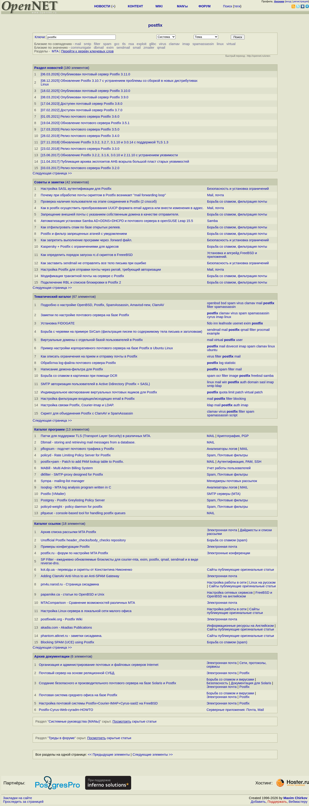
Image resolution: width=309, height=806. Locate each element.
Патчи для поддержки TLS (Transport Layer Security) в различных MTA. (96, 436)
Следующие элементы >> (153, 754)
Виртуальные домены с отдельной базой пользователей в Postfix (92, 340)
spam (107, 44)
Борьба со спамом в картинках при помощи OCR (79, 375)
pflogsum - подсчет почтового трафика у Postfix (77, 449)
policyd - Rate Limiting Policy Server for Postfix (76, 455)
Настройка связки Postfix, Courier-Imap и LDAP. (77, 405)
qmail (161, 47)
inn (215, 323)
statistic (230, 363)
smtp (87, 44)
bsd (223, 303)
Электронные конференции (228, 553)
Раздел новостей (48, 68)
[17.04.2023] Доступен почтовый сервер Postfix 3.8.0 (81, 103)
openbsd (213, 303)
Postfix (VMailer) (53, 494)
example (213, 333)
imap (186, 44)
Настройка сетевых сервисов (230, 592)
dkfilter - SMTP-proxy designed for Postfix (72, 474)
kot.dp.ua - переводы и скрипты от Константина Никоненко (86, 569)
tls (124, 44)
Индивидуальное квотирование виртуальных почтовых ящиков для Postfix (99, 392)
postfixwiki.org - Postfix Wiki (61, 619)
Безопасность (217, 683)
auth (243, 382)
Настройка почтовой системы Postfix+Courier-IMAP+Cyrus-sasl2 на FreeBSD (98, 703)
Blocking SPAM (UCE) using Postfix (67, 642)
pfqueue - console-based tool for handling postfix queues (83, 513)
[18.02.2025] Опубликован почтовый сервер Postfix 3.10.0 (85, 91)
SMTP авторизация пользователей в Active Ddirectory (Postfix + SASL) (95, 384)
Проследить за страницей (23, 801)
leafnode (225, 323)
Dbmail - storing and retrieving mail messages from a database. (88, 442)
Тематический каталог (52, 296)
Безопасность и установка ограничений (238, 188)
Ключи (40, 37)
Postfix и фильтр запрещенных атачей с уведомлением (84, 234)
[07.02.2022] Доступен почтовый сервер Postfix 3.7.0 (81, 110)
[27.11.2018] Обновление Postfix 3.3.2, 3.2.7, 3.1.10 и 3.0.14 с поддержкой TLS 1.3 (104, 142)
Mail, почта (215, 195)
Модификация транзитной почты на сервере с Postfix (82, 276)
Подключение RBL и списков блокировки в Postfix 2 (81, 282)
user (239, 340)
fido (210, 323)
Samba (212, 221)
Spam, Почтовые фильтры (227, 455)
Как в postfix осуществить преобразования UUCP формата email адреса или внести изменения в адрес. (122, 208)
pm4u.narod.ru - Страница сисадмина (70, 584)
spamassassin (203, 44)
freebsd (257, 375)
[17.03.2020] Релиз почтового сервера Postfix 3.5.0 (80, 129)
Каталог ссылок (47, 523)
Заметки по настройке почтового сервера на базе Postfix (85, 315)
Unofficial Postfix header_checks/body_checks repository (83, 540)
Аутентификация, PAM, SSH (239, 461)
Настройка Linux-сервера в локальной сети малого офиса (86, 611)
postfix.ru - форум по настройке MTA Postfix (74, 553)
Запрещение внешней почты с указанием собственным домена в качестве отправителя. (110, 214)
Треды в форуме (62, 738)
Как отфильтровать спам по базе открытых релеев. (81, 227)
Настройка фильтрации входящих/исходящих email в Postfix (88, 398)
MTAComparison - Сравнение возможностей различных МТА (88, 602)
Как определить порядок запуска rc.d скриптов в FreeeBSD (87, 255)
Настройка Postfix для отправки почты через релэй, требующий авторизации (101, 269)
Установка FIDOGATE (58, 323)
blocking (240, 398)
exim (110, 47)
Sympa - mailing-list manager (62, 481)
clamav (174, 44)
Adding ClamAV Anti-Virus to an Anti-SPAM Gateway (80, 576)
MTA (55, 51)
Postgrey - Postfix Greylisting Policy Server (73, 500)
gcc (116, 44)
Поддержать (277, 801)
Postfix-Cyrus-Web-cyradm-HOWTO (66, 710)
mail (78, 44)
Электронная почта (222, 530)
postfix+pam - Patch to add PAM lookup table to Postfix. (82, 461)
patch (239, 392)
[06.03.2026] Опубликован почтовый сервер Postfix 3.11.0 (85, 74)
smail (137, 47)
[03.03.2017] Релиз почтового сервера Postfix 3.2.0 (80, 168)
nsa (131, 44)
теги (237, 6)
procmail (263, 330)
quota (223, 392)
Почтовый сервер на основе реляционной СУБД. (77, 673)
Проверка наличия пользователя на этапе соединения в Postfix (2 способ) (99, 201)
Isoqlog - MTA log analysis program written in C (76, 487)
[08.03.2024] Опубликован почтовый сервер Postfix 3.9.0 (84, 97)
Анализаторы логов (222, 449)
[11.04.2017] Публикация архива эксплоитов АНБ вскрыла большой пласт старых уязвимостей (115, 161)
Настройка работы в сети (227, 582)
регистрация (300, 1)
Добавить (258, 801)
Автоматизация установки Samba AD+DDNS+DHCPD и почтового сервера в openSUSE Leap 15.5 (117, 221)
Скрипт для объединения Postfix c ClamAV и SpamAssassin (87, 413)
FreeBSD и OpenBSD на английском (239, 594)
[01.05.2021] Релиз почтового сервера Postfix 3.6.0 (80, 116)
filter (97, 44)
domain (253, 382)
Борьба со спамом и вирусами (230, 679)
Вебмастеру (298, 801)
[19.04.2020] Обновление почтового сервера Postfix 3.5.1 (85, 123)
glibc (152, 44)
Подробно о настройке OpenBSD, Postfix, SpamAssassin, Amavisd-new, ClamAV (102, 305)
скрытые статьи (134, 721)
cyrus (211, 317)
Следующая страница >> (52, 173)
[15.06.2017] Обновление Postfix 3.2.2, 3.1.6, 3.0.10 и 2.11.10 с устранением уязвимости (109, 155)
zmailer (149, 47)
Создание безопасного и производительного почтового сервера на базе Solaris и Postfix (107, 683)
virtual (230, 44)
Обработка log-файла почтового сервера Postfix (78, 363)
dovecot (232, 346)
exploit (141, 44)
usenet (238, 323)
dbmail (99, 47)
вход (288, 1)
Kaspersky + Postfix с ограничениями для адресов (80, 246)
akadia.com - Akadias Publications (66, 627)
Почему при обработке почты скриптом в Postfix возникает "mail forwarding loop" (103, 195)
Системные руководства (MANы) (74, 721)
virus (162, 44)
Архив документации (51, 656)
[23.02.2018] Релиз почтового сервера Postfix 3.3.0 (80, 148)
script (233, 415)
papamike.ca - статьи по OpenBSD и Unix (72, 594)
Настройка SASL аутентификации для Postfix (76, 188)
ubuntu (212, 350)
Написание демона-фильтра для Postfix (72, 369)
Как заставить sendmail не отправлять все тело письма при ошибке (93, 263)
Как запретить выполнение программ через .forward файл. (86, 240)
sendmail (123, 47)
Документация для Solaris (251, 683)
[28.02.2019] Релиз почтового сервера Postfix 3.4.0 (80, 136)
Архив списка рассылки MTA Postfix (68, 532)
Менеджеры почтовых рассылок (232, 481)
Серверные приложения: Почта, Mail (235, 710)
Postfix (244, 673)
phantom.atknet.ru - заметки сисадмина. (71, 636)
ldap (218, 386)
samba (268, 375)
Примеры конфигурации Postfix (65, 546)
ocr (218, 375)
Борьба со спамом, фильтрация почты (237, 201)
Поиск (227, 6)
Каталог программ (49, 429)
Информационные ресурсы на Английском (240, 625)
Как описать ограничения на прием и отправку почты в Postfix (89, 356)
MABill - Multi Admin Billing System (67, 468)
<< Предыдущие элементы (109, 754)
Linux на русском (262, 582)
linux (220, 44)
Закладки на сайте (17, 798)
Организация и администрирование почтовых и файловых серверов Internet (98, 665)
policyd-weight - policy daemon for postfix (71, 506)
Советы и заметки (49, 182)
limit (231, 392)
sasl (263, 382)
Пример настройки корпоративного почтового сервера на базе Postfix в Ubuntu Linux (107, 348)
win (224, 382)
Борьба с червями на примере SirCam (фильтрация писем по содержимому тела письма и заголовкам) (121, 331)
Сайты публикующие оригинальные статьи (240, 569)
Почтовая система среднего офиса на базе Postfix (78, 695)
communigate (81, 47)
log (221, 363)
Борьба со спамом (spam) (227, 540)
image (233, 375)
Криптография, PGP (232, 436)
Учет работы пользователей (229, 468)
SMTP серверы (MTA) (223, 494)
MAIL (211, 436)
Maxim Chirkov (295, 798)
